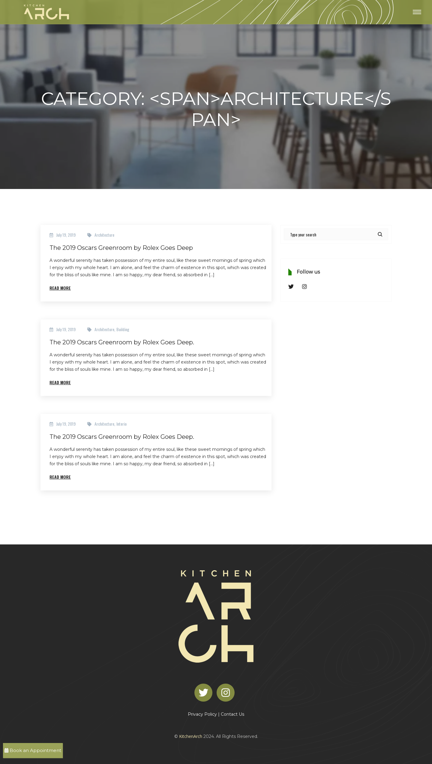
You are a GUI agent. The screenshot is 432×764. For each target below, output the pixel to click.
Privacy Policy (202, 714)
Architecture (104, 235)
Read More (60, 288)
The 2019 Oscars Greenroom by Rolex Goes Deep (121, 247)
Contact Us (232, 714)
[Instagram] (227, 692)
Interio (121, 424)
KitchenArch (190, 736)
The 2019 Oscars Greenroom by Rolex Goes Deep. (122, 342)
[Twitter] (204, 692)
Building (122, 329)
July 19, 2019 (66, 235)
